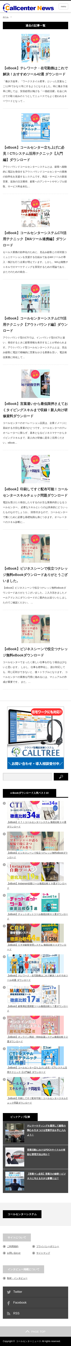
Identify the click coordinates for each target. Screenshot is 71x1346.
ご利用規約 (12, 1246)
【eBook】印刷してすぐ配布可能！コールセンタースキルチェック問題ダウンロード (35, 492)
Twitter (17, 1291)
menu (63, 6)
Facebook (20, 1302)
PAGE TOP (35, 1331)
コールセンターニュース (28, 1341)
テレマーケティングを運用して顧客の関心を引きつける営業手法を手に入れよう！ (46, 1130)
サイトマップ (43, 1253)
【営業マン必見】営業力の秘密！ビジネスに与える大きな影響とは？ (46, 1176)
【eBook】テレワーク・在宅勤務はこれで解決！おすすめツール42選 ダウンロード (35, 71)
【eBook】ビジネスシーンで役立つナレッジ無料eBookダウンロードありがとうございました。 (35, 575)
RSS (16, 1313)
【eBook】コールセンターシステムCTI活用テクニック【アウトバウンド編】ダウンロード (35, 324)
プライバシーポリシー (47, 1246)
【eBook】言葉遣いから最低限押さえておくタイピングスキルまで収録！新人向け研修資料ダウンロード (35, 410)
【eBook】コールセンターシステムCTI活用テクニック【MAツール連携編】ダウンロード (34, 239)
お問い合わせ (14, 1253)
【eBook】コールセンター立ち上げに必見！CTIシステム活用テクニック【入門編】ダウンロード (33, 154)
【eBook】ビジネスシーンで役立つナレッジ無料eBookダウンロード (35, 652)
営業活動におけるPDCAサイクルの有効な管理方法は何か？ (46, 1152)
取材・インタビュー (17, 1278)
